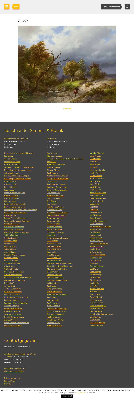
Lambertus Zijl (53, 322)
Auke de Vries (96, 300)
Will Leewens (96, 257)
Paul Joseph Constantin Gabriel (17, 178)
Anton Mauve (10, 252)
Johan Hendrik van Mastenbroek (60, 266)
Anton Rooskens (97, 288)
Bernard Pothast (11, 257)
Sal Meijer (94, 269)
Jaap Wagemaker (97, 308)
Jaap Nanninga (96, 274)
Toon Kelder (52, 241)
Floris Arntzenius (54, 156)
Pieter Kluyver (10, 215)
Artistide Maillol (54, 249)
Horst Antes (95, 158)
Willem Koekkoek (11, 235)
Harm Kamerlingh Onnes (57, 238)
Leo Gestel (52, 204)
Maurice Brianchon (98, 198)
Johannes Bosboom (12, 161)
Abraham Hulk (10, 184)
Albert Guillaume (54, 209)
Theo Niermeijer (54, 257)
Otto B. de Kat (96, 252)
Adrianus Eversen (11, 173)
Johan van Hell (53, 221)
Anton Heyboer (96, 240)
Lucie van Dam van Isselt (57, 187)
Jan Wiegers (95, 320)
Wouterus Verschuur (13, 314)
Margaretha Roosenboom (15, 280)
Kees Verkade (53, 300)
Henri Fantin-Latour (55, 195)
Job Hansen (95, 232)
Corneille (94, 209)
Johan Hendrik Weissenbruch (16, 322)
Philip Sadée (9, 283)
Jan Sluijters (52, 286)
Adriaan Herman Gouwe (100, 226)
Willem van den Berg (56, 164)
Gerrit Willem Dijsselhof (57, 190)
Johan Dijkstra (96, 212)
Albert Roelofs (10, 266)
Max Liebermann (54, 246)
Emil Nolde (95, 277)
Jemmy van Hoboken (99, 243)
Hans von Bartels (97, 170)
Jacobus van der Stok (13, 308)
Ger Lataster (95, 260)
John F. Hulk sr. (10, 187)
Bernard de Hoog (54, 226)
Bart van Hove (10, 181)
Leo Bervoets (96, 181)
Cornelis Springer (11, 306)
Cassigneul (94, 204)
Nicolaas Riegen (11, 260)
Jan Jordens (95, 249)
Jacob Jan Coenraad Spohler (16, 303)
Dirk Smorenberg (54, 289)
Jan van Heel (95, 235)
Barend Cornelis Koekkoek (15, 218)
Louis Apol (8, 156)
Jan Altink (94, 161)
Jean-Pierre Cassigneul (57, 184)
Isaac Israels (52, 235)
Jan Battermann (97, 173)
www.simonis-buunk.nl (14, 359)
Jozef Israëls (9, 190)
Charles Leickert (11, 238)
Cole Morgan (95, 271)
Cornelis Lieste (10, 241)
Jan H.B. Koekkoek (11, 224)
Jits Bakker (51, 161)
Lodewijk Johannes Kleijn (14, 207)
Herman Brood (96, 201)
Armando (94, 167)
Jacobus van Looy (54, 260)
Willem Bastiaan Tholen (57, 294)
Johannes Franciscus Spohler (16, 297)
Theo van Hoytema (55, 232)
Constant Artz (53, 153)
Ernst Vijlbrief (96, 297)
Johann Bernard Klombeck (15, 212)
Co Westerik (95, 317)
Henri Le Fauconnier (98, 221)
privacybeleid (80, 393)
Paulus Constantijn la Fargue (16, 176)
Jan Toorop (52, 297)
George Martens (97, 266)
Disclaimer (8, 384)
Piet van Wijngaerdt (55, 314)
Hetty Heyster (53, 224)
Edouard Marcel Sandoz (57, 280)
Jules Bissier (95, 184)
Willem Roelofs (11, 269)
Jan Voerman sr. (53, 306)
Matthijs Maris (10, 246)
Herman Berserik (97, 178)
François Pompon (54, 274)
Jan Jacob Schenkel (12, 294)
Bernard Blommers (12, 164)
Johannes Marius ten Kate (15, 204)
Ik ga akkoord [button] (67, 396)
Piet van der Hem (54, 229)
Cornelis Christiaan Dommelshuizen (19, 167)
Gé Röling (94, 286)
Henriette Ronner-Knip (14, 272)
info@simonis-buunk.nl (14, 362)
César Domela (96, 218)
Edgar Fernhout (54, 198)
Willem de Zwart (54, 325)
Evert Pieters (53, 272)
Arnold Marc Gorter (55, 207)
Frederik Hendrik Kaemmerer (59, 263)
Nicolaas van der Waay (56, 311)
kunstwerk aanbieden (14, 371)
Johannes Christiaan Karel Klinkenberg (20, 209)
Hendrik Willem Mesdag (14, 255)
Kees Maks (51, 252)
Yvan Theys (95, 294)
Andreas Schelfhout (12, 289)
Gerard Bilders (10, 159)
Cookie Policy (9, 381)
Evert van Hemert (55, 218)
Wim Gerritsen (96, 223)
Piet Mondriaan (53, 255)
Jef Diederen (95, 215)
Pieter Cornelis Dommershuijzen (18, 170)
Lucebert (94, 263)
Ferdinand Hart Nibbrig (57, 215)
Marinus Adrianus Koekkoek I (16, 232)
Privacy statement (12, 378)
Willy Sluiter (52, 283)
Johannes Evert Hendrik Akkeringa (19, 153)
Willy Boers (95, 187)
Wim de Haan (96, 229)
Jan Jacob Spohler (11, 300)
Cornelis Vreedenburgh (57, 308)
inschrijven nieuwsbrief (14, 368)
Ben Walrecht (96, 311)
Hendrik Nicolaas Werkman (101, 314)
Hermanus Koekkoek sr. (14, 226)
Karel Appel (95, 164)
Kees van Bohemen (98, 192)
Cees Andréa (95, 156)
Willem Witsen (53, 317)
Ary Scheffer (9, 286)
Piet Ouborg (95, 280)
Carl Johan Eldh (53, 192)
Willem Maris (10, 249)
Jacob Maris (9, 243)
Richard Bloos (53, 170)
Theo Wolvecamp (97, 322)
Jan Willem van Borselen (57, 176)
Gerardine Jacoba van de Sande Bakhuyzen (65, 159)
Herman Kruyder (54, 243)
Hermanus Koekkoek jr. (14, 229)
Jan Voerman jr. (53, 303)
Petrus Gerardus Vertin (14, 317)
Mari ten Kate (10, 201)
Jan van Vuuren (96, 303)
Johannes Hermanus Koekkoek (17, 221)
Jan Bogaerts (52, 173)
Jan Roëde (94, 283)
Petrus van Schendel (13, 291)
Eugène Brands (96, 195)
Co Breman (52, 181)
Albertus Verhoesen (12, 311)
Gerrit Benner (96, 175)
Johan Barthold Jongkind (14, 192)
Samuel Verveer (11, 320)
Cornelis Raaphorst (55, 277)
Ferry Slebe (95, 291)
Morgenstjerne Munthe (57, 269)
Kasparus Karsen (11, 195)
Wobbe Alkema (97, 153)
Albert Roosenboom (13, 274)
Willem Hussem (97, 246)
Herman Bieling (54, 167)
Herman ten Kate (11, 198)
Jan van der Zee (96, 325)
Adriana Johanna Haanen (57, 212)
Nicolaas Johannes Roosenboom (17, 277)
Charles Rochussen (12, 263)
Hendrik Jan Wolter (55, 320)
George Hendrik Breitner (57, 178)
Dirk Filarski (52, 201)
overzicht (67, 108)
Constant (94, 207)
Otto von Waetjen (98, 305)
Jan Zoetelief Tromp (13, 325)
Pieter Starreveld (54, 291)
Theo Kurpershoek (98, 255)
